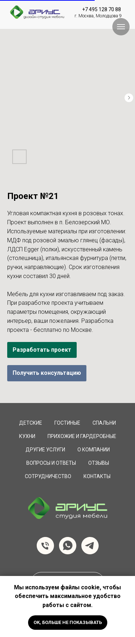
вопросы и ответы (51, 463)
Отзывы (98, 463)
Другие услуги (45, 449)
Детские (30, 423)
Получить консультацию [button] (47, 372)
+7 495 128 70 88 (101, 9)
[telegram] (90, 545)
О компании (93, 449)
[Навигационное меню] (121, 26)
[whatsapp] (67, 545)
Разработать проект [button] (42, 349)
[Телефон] (45, 545)
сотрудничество (48, 476)
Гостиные (67, 423)
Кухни (27, 436)
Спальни (104, 423)
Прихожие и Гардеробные (82, 436)
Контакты (97, 476)
